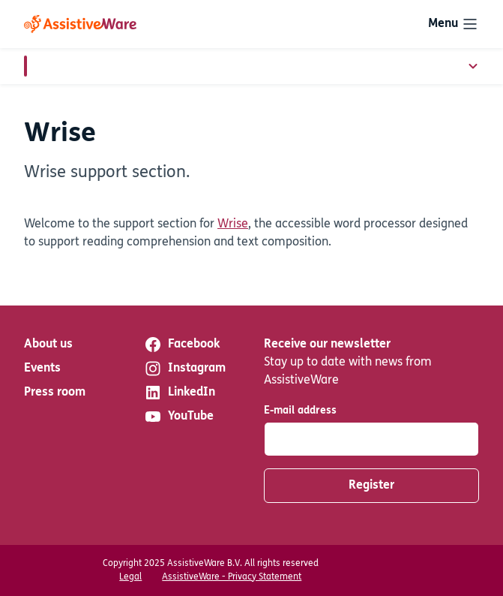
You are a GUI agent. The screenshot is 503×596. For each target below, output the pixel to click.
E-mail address (300, 411)
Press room (54, 393)
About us (48, 345)
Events (42, 369)
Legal (130, 577)
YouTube (179, 417)
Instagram (185, 369)
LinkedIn (179, 393)
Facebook (182, 345)
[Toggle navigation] (453, 24)
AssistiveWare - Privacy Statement (231, 577)
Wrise (232, 224)
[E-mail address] (372, 439)
